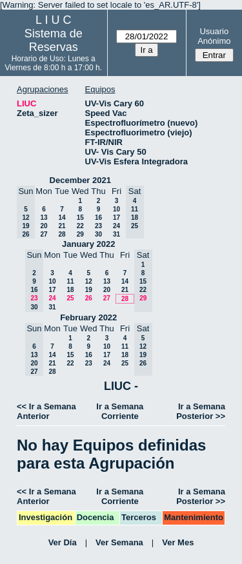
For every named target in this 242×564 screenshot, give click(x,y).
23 (98, 225)
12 (88, 281)
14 (61, 217)
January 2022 (88, 244)
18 (70, 289)
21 (61, 225)
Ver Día (62, 542)
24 (116, 225)
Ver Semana (119, 542)
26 (88, 298)
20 (43, 225)
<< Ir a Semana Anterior (46, 411)
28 (61, 234)
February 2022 (88, 317)
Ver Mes (178, 542)
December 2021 (80, 180)
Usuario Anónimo (213, 36)
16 (98, 217)
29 (80, 234)
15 (80, 217)
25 (70, 298)
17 (116, 217)
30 (98, 234)
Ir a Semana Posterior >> (200, 411)
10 (116, 209)
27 (43, 234)
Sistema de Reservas (54, 40)
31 (116, 234)
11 (70, 281)
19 (88, 289)
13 (43, 217)
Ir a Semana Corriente (119, 411)
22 (80, 225)
